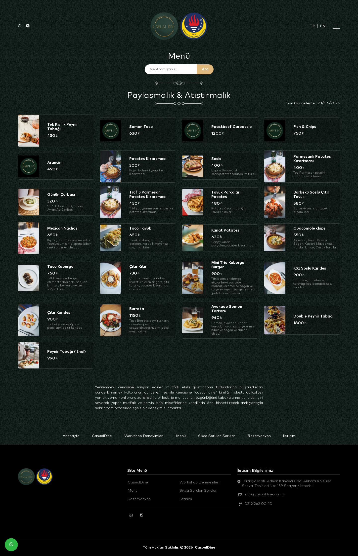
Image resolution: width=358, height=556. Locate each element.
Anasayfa (71, 436)
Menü (181, 436)
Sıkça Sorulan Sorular (216, 436)
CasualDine (102, 436)
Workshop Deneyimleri (144, 436)
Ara (205, 69)
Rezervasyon (259, 436)
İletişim (289, 436)
